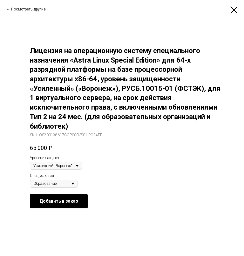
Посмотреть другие (28, 9)
